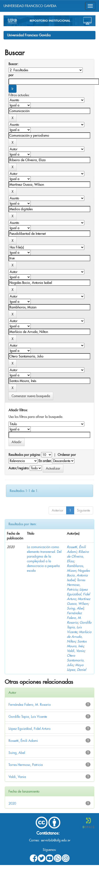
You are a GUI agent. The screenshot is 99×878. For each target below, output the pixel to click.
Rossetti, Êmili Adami (23, 741)
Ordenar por (67, 455)
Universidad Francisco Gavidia (29, 35)
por (11, 75)
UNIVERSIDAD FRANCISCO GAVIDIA (30, 6)
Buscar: (13, 64)
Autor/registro (19, 468)
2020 (12, 803)
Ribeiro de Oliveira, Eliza (78, 556)
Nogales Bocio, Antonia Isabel (78, 575)
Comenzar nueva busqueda (31, 396)
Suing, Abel (75, 608)
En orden (45, 461)
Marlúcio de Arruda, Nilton (79, 636)
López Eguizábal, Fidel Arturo (78, 594)
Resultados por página (24, 455)
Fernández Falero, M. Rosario (74, 618)
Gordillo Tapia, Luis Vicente (79, 627)
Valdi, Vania (75, 651)
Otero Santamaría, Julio (75, 660)
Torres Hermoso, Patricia (76, 585)
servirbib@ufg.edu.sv (55, 840)
